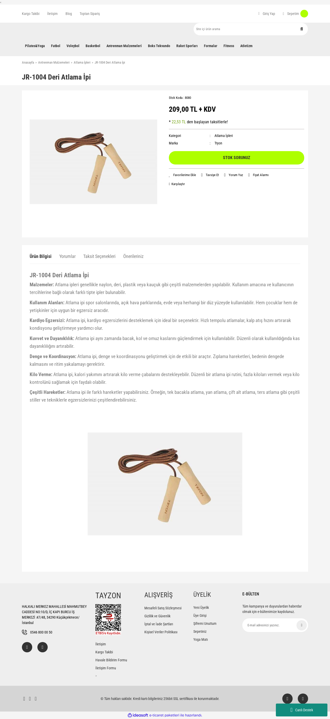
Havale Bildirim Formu (111, 660)
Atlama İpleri (223, 136)
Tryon (218, 143)
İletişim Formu (105, 668)
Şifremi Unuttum (205, 623)
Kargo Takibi (30, 14)
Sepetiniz (200, 631)
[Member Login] (266, 13)
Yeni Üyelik (201, 607)
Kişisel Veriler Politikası (160, 632)
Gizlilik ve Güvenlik (157, 616)
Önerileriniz (133, 256)
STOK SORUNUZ (236, 157)
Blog (68, 14)
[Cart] (295, 13)
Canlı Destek (301, 710)
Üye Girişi (200, 615)
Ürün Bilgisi (41, 256)
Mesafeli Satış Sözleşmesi (163, 608)
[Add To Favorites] (182, 175)
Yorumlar (67, 256)
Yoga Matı (200, 639)
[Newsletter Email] (275, 625)
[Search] (250, 29)
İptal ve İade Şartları (158, 624)
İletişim (52, 14)
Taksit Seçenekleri (99, 256)
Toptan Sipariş (90, 14)
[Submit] (301, 625)
